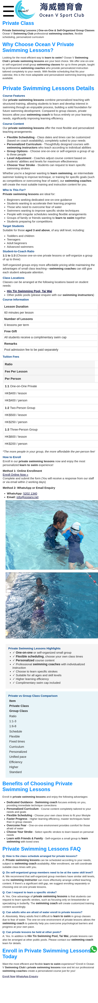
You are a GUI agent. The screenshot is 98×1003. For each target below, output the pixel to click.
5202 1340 (30, 493)
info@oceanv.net (27, 497)
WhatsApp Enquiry (27, 976)
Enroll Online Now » (15, 474)
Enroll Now (9, 976)
